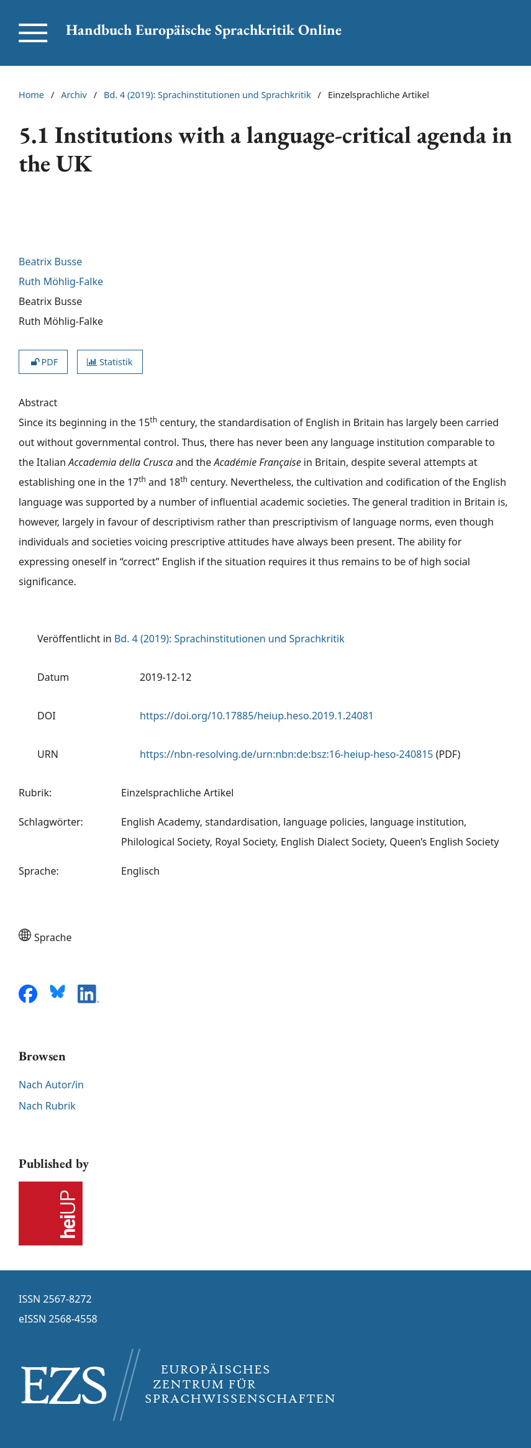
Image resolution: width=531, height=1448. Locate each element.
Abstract (38, 402)
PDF (43, 362)
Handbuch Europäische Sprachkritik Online (204, 29)
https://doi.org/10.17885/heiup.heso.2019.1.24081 (257, 715)
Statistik (109, 362)
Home (31, 95)
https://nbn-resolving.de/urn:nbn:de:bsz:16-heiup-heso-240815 (286, 754)
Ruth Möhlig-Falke (61, 281)
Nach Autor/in (51, 1084)
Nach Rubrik (47, 1106)
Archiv (74, 95)
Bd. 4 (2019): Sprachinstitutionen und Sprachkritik (207, 95)
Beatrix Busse (50, 261)
